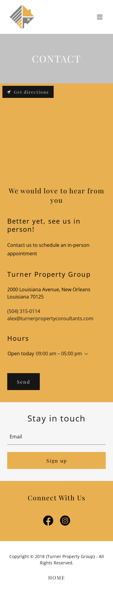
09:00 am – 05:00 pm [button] (59, 353)
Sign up (56, 460)
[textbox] (56, 436)
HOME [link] (56, 577)
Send (23, 382)
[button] (100, 17)
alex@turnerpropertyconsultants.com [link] (50, 318)
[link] (22, 17)
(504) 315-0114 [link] (23, 311)
